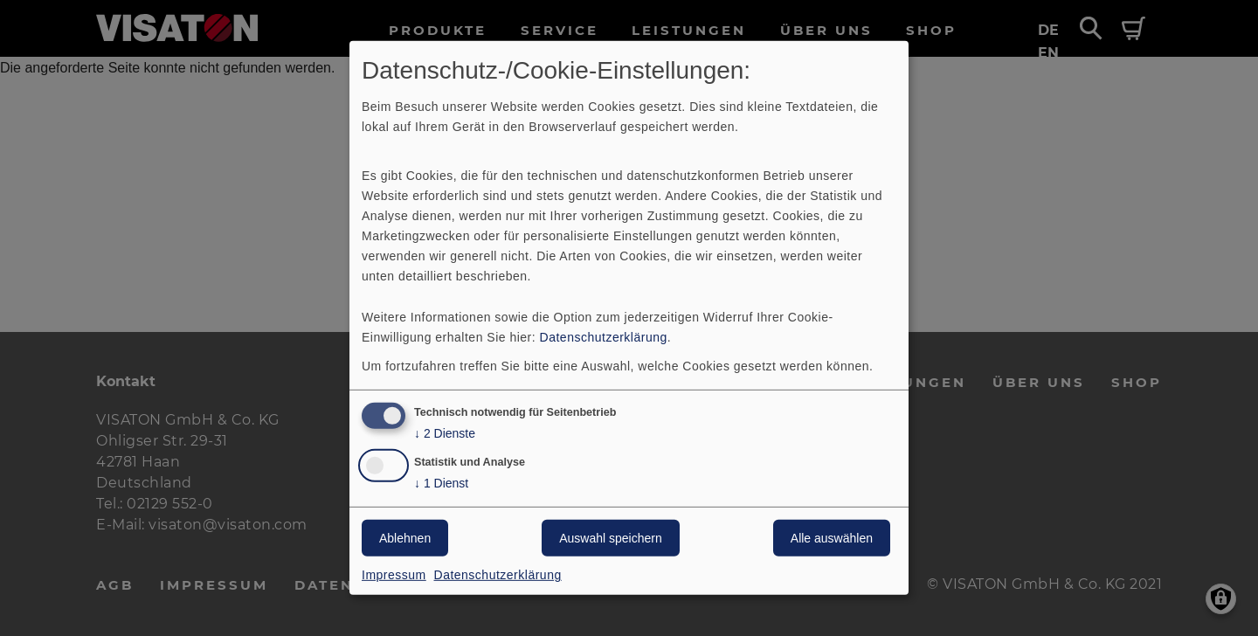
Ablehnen (405, 538)
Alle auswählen (832, 538)
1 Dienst (441, 484)
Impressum (394, 575)
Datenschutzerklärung (603, 336)
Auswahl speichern (610, 538)
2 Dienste (444, 433)
